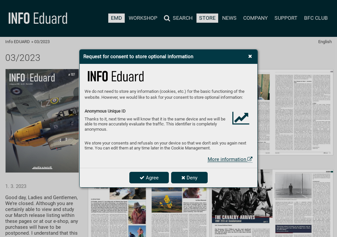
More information (230, 159)
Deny (189, 178)
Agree (149, 178)
